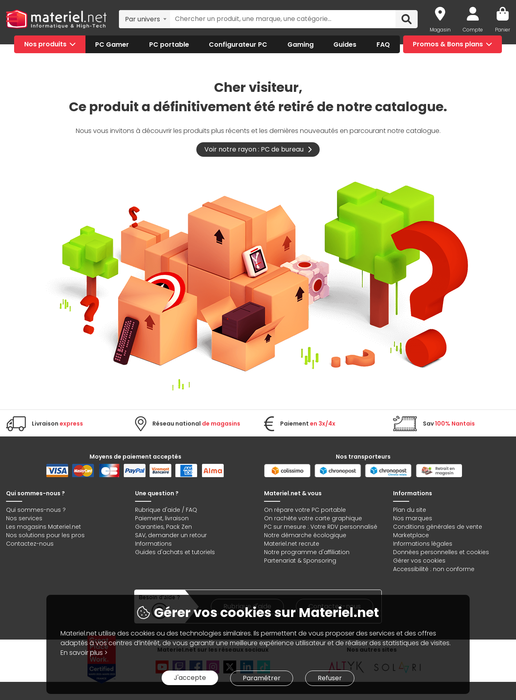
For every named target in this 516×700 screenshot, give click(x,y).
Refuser (330, 678)
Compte (473, 29)
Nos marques (412, 518)
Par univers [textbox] (142, 19)
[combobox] (144, 19)
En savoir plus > (84, 652)
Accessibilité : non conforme (433, 569)
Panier (502, 29)
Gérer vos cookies (419, 561)
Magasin (440, 29)
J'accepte (190, 677)
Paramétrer (262, 678)
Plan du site (409, 510)
